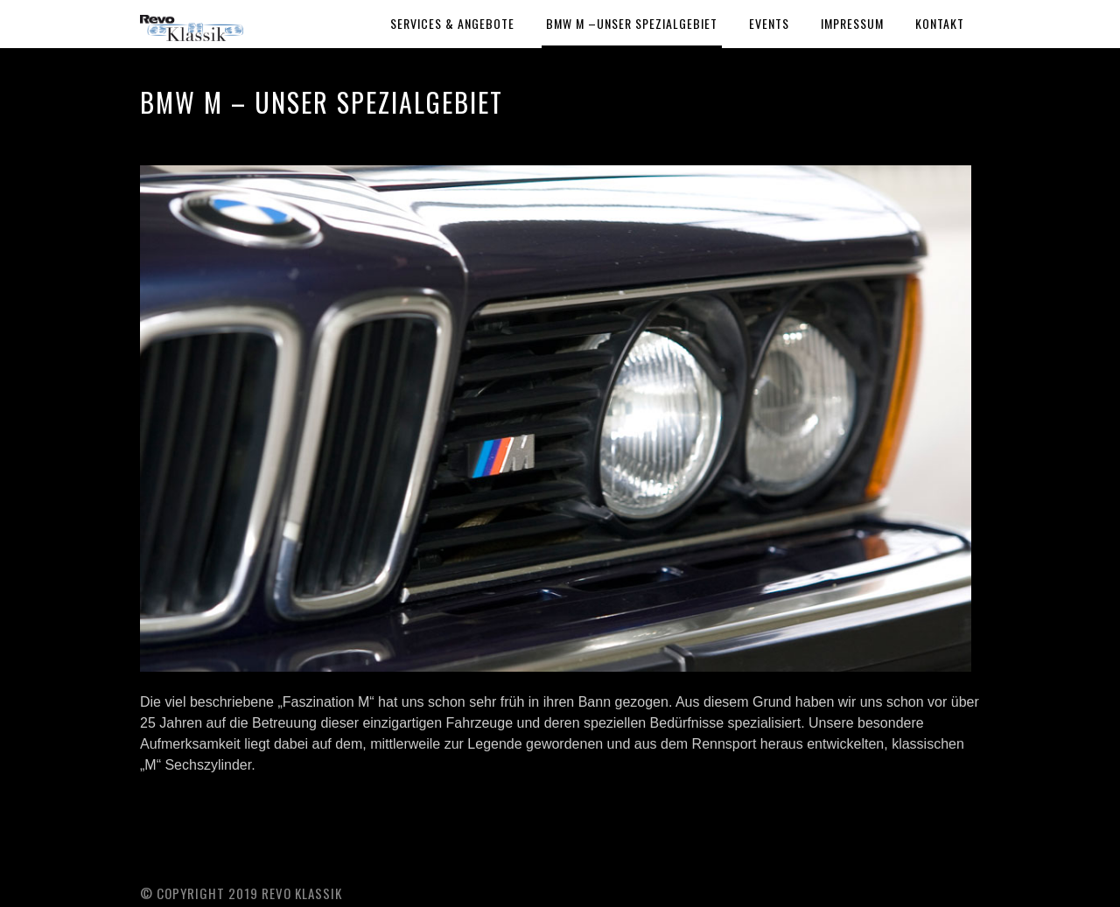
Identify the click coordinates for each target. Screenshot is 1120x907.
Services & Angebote (452, 23)
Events (769, 23)
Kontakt (939, 23)
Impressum (852, 23)
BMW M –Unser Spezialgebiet (632, 23)
